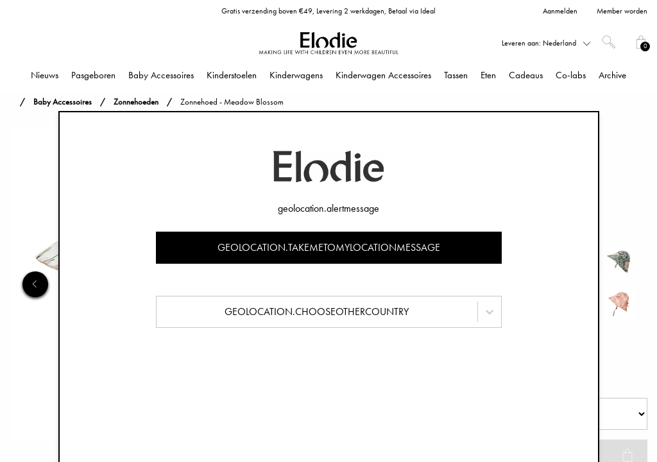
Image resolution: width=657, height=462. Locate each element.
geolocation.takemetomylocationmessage (329, 247)
